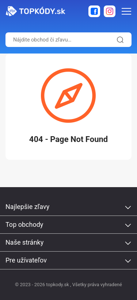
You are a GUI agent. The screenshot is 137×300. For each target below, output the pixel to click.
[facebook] (94, 11)
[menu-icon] (126, 11)
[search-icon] (119, 40)
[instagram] (109, 11)
